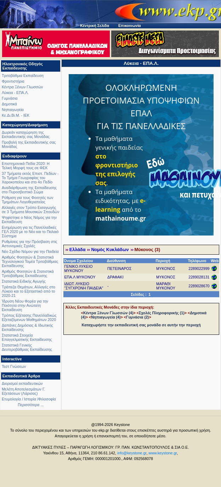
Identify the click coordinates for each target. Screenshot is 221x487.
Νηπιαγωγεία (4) (105, 317)
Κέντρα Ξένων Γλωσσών (22, 87)
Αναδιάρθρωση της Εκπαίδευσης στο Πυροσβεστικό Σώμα (29, 190)
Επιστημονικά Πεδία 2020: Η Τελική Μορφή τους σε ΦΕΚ (26, 165)
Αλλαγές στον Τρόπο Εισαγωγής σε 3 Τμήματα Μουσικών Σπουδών (30, 209)
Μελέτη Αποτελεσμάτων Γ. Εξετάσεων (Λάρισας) (23, 391)
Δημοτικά (9, 104)
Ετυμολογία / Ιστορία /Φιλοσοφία (29, 399)
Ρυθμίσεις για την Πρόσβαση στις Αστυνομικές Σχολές (29, 243)
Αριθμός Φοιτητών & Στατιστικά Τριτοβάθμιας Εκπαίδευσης (28, 273)
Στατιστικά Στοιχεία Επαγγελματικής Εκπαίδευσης (27, 337)
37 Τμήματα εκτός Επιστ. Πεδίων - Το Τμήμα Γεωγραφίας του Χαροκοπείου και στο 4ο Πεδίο (30, 177)
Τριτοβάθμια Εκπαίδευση (23, 75)
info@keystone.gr (132, 453)
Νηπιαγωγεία (13, 109)
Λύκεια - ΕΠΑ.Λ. (15, 92)
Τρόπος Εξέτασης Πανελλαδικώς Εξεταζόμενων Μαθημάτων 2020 (29, 317)
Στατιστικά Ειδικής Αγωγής (24, 281)
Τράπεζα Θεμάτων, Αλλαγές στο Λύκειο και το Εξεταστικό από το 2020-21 (28, 291)
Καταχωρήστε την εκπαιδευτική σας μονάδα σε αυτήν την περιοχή (141, 325)
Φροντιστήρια (13, 81)
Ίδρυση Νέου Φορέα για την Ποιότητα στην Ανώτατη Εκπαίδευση (25, 305)
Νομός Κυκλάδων (110, 249)
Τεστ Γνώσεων (14, 366)
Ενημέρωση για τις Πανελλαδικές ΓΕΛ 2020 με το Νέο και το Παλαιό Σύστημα (30, 231)
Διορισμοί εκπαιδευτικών (22, 383)
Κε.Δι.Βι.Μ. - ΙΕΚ (15, 115)
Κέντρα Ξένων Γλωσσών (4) (108, 313)
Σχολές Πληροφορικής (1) (162, 313)
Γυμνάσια (9, 98)
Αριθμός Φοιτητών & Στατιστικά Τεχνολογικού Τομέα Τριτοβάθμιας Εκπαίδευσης (30, 261)
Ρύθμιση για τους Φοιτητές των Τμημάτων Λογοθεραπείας (27, 199)
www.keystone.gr (162, 453)
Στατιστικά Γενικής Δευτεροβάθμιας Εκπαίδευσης (27, 347)
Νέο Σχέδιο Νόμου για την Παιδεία (30, 251)
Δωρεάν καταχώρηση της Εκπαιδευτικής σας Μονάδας (26, 134)
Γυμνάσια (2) (137, 317)
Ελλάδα (77, 249)
